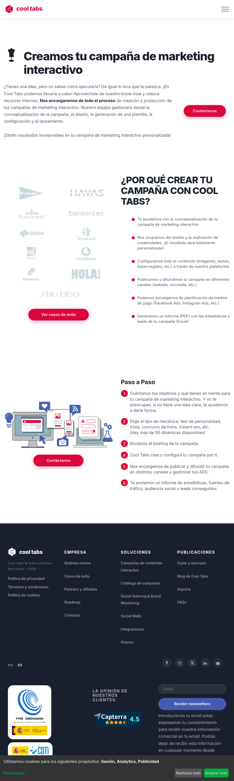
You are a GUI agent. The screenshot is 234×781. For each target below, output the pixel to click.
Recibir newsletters (192, 703)
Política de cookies (24, 595)
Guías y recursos (191, 563)
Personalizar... (16, 773)
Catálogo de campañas (140, 583)
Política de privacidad (26, 579)
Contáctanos (205, 110)
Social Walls (131, 616)
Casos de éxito (76, 576)
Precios (127, 642)
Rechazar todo (188, 773)
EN (10, 665)
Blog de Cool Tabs (192, 576)
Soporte (184, 589)
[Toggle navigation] (225, 9)
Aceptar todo (216, 773)
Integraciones (132, 629)
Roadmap (72, 602)
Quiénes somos (77, 563)
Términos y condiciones (28, 587)
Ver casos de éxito (58, 320)
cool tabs (24, 9)
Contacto (72, 615)
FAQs (181, 602)
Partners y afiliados (80, 589)
